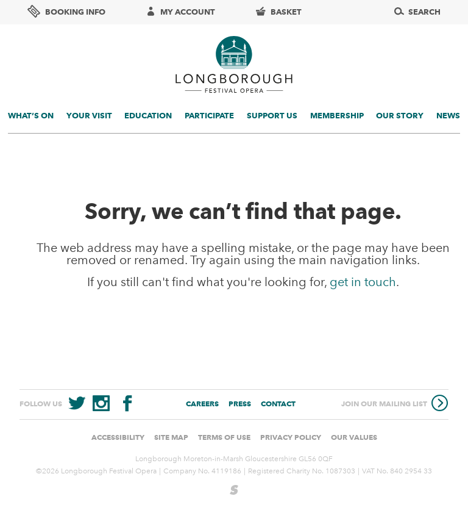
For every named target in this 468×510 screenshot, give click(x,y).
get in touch (363, 282)
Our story (400, 115)
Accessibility (117, 437)
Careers (202, 403)
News (448, 115)
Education (148, 115)
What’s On (31, 115)
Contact (278, 403)
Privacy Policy (290, 437)
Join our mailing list (394, 404)
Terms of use (224, 437)
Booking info (66, 11)
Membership (337, 115)
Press (240, 403)
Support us (272, 115)
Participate (209, 115)
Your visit (89, 115)
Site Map (171, 437)
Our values (354, 437)
